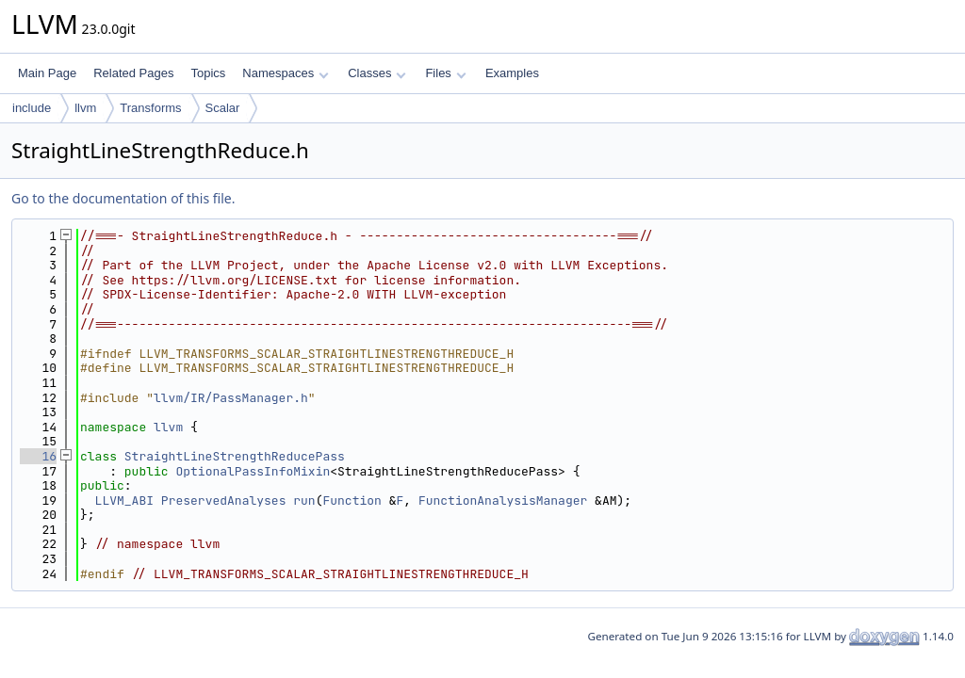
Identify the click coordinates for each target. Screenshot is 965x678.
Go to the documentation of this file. (123, 198)
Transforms (150, 108)
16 (38, 456)
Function (351, 500)
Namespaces (285, 73)
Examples (512, 73)
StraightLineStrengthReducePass (234, 456)
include (31, 108)
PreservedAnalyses (223, 500)
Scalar (222, 108)
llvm (85, 108)
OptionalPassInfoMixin (252, 471)
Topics (207, 73)
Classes (377, 73)
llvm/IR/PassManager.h (231, 398)
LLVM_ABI (124, 500)
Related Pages (133, 73)
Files (445, 73)
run (304, 500)
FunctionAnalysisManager (502, 500)
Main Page (47, 73)
